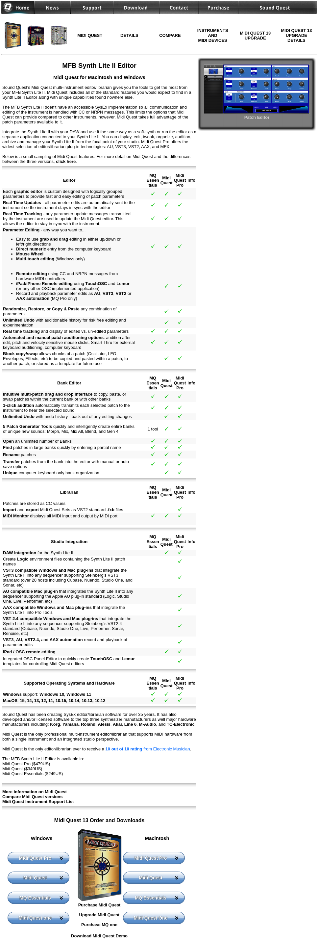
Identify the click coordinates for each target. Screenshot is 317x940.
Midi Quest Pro (35, 858)
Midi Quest (35, 877)
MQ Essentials (35, 898)
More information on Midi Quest (34, 791)
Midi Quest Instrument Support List (38, 801)
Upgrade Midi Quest (99, 914)
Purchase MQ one (99, 924)
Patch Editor (257, 115)
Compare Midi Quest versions (32, 796)
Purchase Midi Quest (99, 904)
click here (66, 161)
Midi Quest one (35, 918)
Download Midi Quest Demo (99, 935)
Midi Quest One (151, 918)
